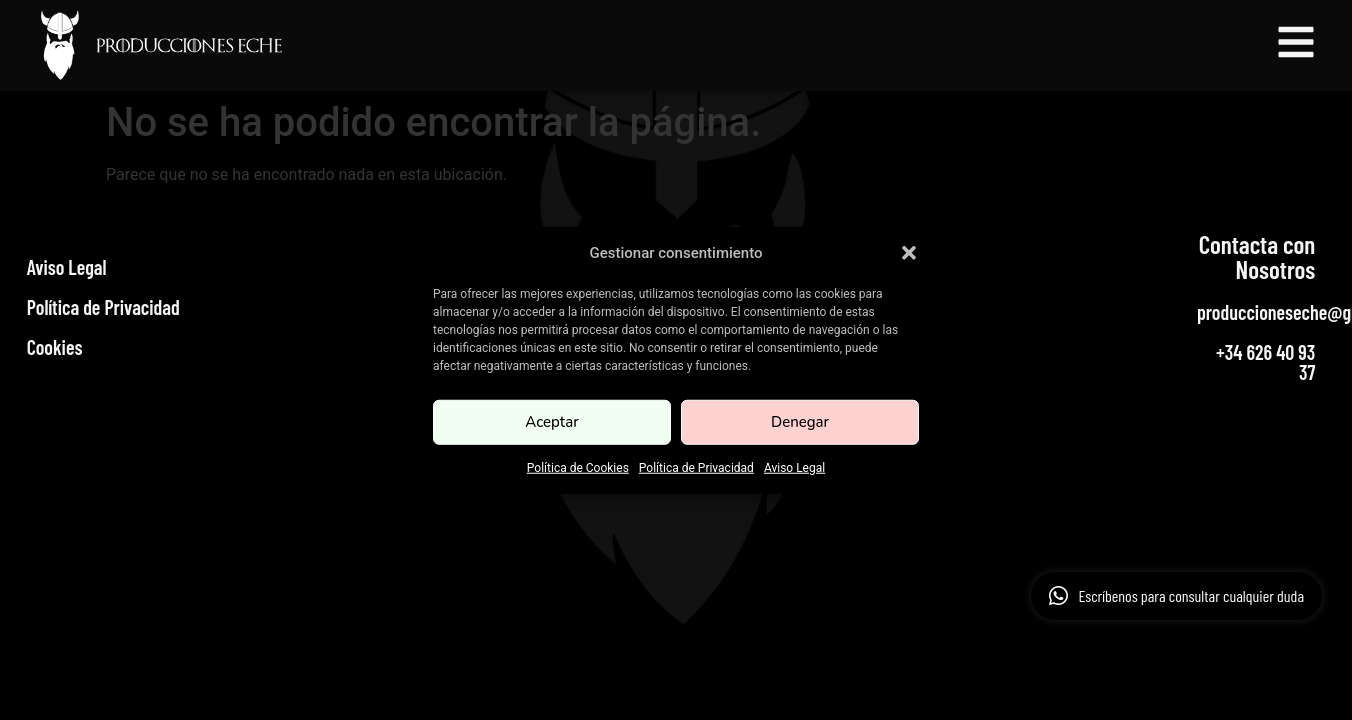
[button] (909, 253)
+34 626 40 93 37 (1265, 362)
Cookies (55, 347)
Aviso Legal (794, 467)
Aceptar (551, 422)
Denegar (800, 422)
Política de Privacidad (696, 467)
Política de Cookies (578, 467)
